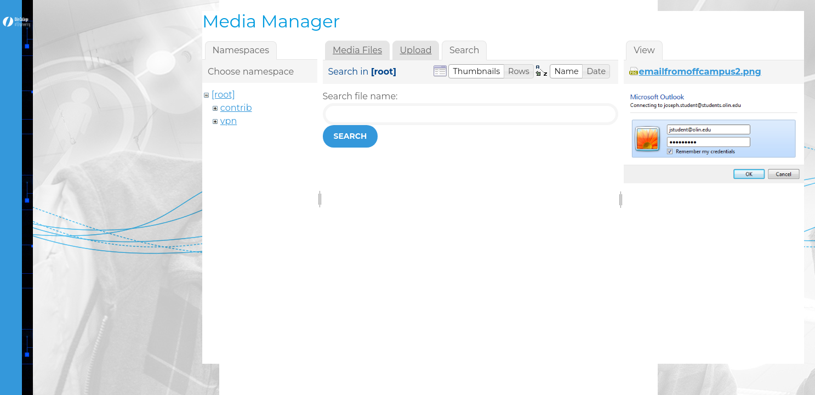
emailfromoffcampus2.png (700, 71)
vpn (228, 121)
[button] (476, 71)
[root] (223, 94)
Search (350, 136)
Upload (415, 50)
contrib (236, 108)
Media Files (357, 50)
